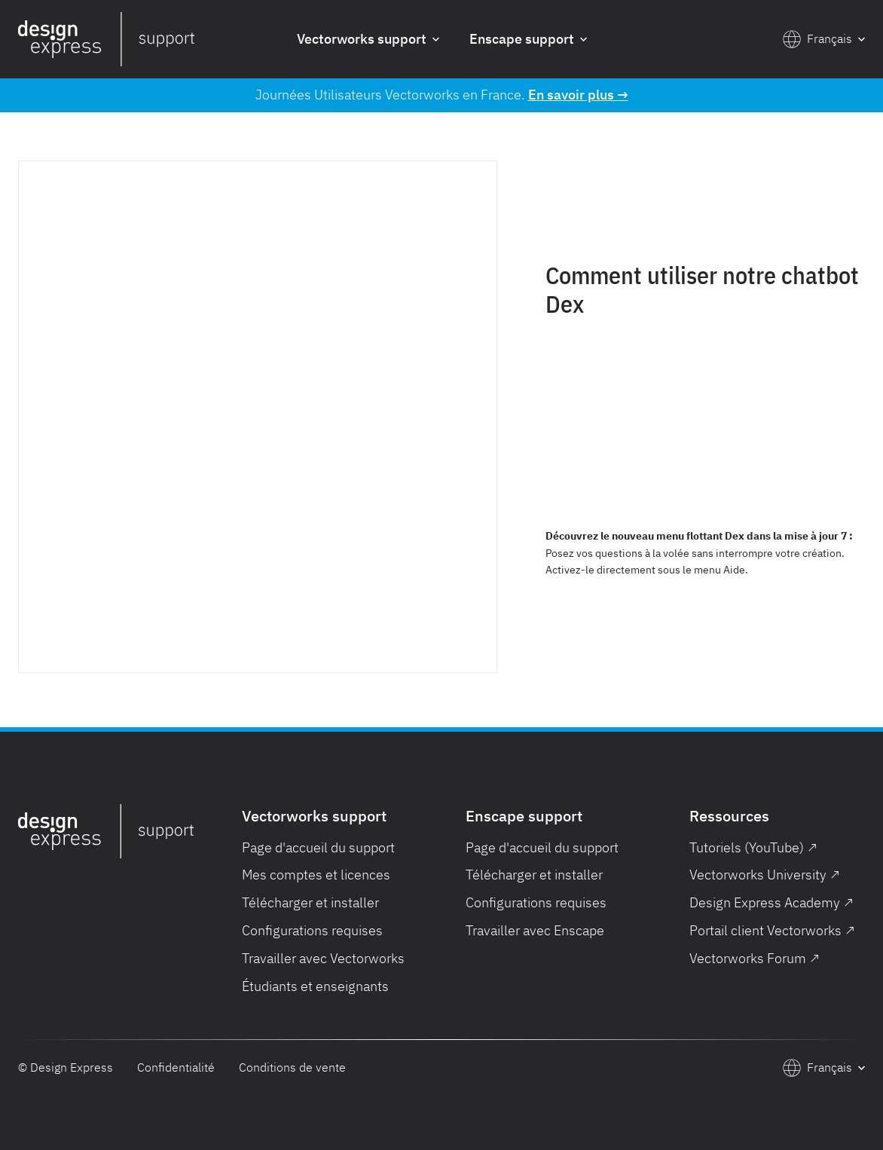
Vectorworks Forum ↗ (754, 958)
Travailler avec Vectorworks (323, 958)
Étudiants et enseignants (315, 986)
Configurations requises (312, 930)
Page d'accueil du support (318, 847)
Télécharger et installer (310, 902)
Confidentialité (176, 1067)
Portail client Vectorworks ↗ (772, 930)
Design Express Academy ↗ (771, 902)
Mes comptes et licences (316, 874)
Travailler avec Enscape (535, 930)
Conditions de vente (292, 1067)
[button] (368, 40)
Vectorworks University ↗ (764, 874)
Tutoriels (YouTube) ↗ (753, 847)
